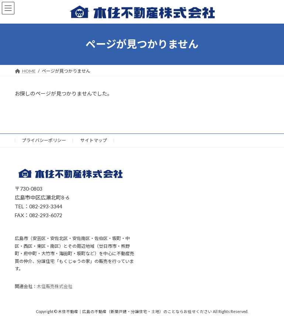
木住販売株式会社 (54, 286)
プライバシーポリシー (44, 140)
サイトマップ (93, 140)
